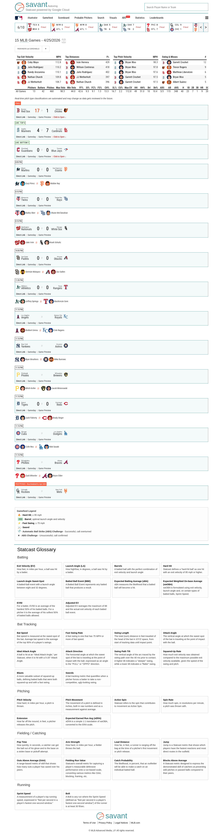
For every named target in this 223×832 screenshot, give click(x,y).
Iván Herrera (83, 62)
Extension (22, 718)
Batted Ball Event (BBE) (78, 581)
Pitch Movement (74, 700)
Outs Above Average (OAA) (31, 760)
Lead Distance (122, 742)
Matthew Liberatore (183, 72)
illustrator (32, 17)
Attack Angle (169, 633)
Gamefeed (48, 17)
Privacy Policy (106, 823)
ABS (126, 17)
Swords (70, 673)
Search (100, 17)
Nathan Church (35, 77)
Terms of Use (89, 823)
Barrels (118, 566)
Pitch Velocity (24, 700)
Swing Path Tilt (122, 651)
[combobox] (176, 7)
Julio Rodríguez (35, 67)
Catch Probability (123, 760)
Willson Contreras (85, 67)
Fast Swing (28, 523)
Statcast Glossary (36, 549)
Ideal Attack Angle (26, 651)
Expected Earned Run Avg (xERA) (83, 718)
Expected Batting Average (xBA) (131, 581)
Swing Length (121, 633)
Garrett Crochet (133, 77)
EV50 (19, 603)
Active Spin (120, 700)
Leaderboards (156, 17)
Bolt (68, 793)
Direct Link (21, 117)
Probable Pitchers (83, 17)
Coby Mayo (33, 62)
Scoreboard (63, 17)
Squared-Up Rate (172, 651)
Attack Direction (74, 651)
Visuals (113, 17)
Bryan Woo (130, 62)
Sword (26, 527)
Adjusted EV (72, 603)
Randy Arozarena (36, 72)
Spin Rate (168, 700)
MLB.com (135, 823)
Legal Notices (122, 823)
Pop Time (22, 742)
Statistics (139, 17)
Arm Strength (73, 742)
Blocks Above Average (175, 760)
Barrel (28, 519)
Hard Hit (27, 515)
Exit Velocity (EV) (26, 566)
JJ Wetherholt (35, 81)
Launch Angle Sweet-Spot (30, 581)
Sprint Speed (24, 793)
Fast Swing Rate (74, 633)
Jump (166, 742)
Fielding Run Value (75, 760)
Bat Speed (22, 633)
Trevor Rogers (180, 67)
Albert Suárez (179, 81)
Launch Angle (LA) (75, 566)
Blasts (20, 673)
